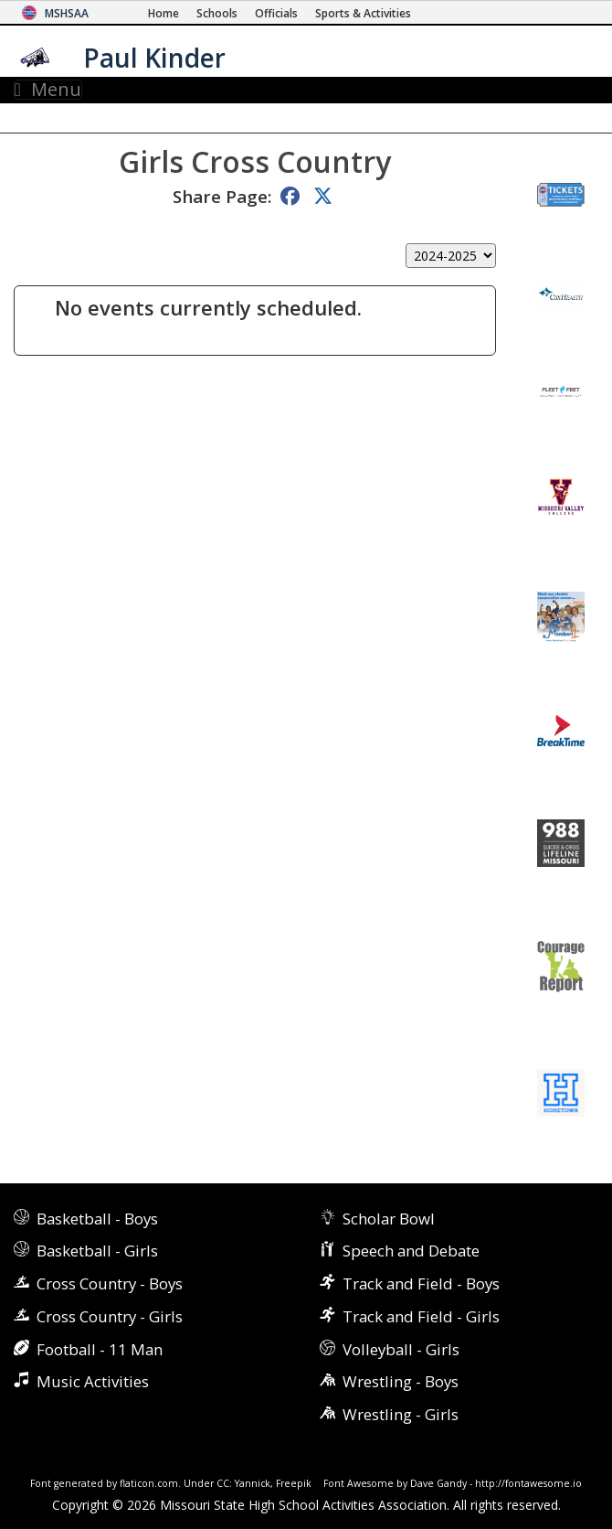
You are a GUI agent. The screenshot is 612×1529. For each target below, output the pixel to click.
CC (222, 1483)
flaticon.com (149, 1483)
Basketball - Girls (97, 1250)
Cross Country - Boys (110, 1283)
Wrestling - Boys (401, 1381)
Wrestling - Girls (401, 1414)
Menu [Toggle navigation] (48, 90)
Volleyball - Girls (401, 1349)
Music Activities (93, 1381)
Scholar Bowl (389, 1218)
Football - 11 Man (100, 1349)
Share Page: (222, 196)
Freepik (293, 1483)
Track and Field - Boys (421, 1283)
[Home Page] (163, 13)
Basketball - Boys (97, 1218)
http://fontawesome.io (528, 1483)
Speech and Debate (411, 1250)
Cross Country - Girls (110, 1316)
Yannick (252, 1483)
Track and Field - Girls (421, 1316)
